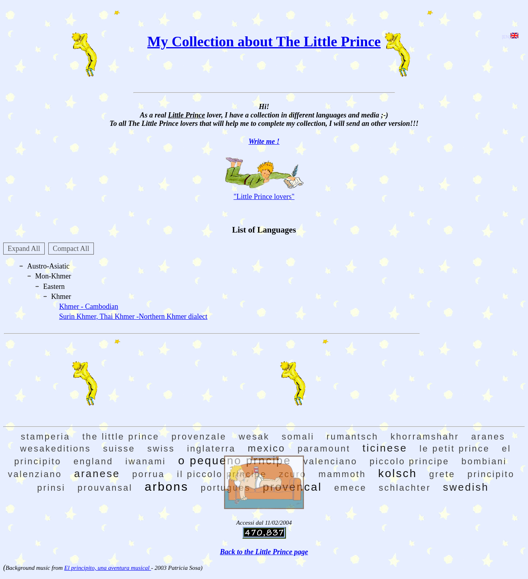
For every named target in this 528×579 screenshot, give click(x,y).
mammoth (342, 474)
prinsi (51, 488)
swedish (466, 487)
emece (350, 488)
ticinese (385, 448)
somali (298, 437)
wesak (253, 437)
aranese (97, 474)
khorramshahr (425, 437)
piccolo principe (409, 461)
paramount (324, 449)
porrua (148, 474)
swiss (161, 449)
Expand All (24, 249)
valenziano (35, 474)
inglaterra (211, 449)
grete (442, 474)
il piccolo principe (222, 474)
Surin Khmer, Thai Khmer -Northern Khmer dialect (133, 316)
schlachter (405, 488)
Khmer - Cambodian (88, 306)
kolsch (397, 473)
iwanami (145, 461)
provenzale (198, 437)
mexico (266, 448)
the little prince (120, 437)
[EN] (510, 36)
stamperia (45, 437)
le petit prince (454, 449)
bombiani (483, 461)
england (93, 461)
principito (490, 474)
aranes (488, 437)
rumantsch (352, 437)
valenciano (330, 461)
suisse (119, 449)
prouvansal (105, 488)
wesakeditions (55, 449)
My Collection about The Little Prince (264, 42)
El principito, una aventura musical (107, 568)
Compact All (71, 249)
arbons (167, 486)
